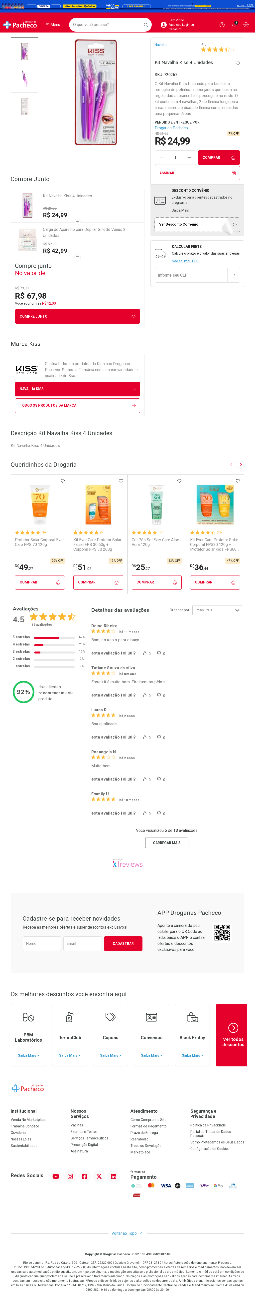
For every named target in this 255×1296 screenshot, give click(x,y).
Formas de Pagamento (148, 1126)
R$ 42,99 (55, 251)
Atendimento (144, 1111)
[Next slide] (240, 464)
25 (141, 567)
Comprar (219, 158)
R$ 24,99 (55, 215)
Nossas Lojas (21, 1139)
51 (82, 567)
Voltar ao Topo (128, 1233)
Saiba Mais (180, 210)
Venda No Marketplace (28, 1120)
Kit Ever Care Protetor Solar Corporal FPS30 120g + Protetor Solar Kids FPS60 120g (214, 544)
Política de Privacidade (208, 1125)
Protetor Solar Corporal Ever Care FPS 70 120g (39, 542)
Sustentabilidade (24, 1146)
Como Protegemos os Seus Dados (217, 1142)
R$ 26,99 (50, 208)
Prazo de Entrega (144, 1133)
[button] (24, 51)
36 (199, 567)
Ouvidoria (18, 1133)
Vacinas (77, 1125)
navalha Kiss (78, 389)
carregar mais (167, 843)
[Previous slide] (231, 464)
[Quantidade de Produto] (175, 157)
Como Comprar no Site (148, 1120)
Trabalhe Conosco (25, 1126)
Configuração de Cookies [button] (210, 1149)
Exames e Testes (84, 1132)
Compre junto (78, 316)
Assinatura (79, 1151)
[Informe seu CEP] (191, 275)
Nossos (98, 1113)
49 (24, 567)
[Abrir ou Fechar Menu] (53, 25)
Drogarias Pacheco (171, 128)
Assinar (197, 173)
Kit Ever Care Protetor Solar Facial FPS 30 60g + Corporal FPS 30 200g (97, 544)
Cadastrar (123, 944)
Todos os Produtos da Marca (78, 405)
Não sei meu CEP (185, 261)
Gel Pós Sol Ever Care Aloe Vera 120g (155, 542)
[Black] (127, 6)
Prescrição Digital (84, 1145)
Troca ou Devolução (145, 1146)
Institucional (24, 1111)
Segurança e (217, 1113)
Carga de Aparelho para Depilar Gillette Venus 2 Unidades (84, 232)
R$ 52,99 (50, 244)
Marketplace (140, 1152)
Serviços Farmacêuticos (89, 1138)
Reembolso (139, 1139)
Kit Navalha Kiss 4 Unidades (67, 196)
